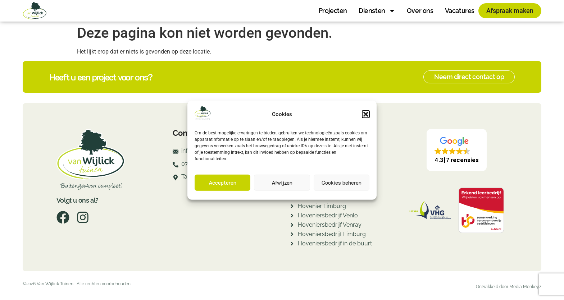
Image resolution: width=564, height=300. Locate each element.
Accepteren (222, 182)
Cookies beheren (341, 182)
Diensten (377, 11)
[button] (365, 114)
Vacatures (459, 10)
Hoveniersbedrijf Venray (329, 224)
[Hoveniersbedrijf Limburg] (292, 235)
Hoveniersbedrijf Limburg (332, 234)
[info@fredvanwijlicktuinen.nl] (175, 153)
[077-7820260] (175, 166)
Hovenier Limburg (322, 206)
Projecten (333, 10)
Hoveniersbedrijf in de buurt (335, 243)
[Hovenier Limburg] (292, 207)
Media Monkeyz (525, 286)
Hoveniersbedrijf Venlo (328, 215)
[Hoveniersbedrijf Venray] (292, 226)
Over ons (420, 10)
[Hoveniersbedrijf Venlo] (292, 216)
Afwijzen (282, 182)
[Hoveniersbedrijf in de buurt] (292, 244)
